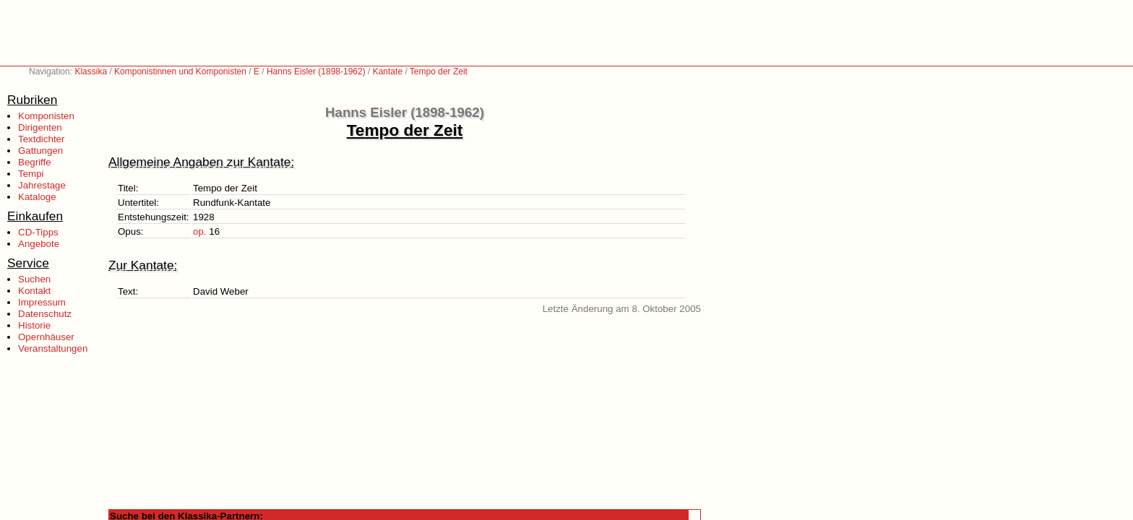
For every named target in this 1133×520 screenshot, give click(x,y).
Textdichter (41, 139)
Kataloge (37, 196)
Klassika (90, 71)
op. (200, 231)
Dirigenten (40, 127)
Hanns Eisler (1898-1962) (316, 71)
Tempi (31, 173)
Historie (34, 325)
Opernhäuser (46, 337)
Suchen (34, 279)
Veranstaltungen (52, 348)
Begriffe (34, 162)
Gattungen (40, 150)
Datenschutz (45, 313)
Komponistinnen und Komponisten (180, 71)
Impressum (42, 302)
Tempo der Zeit (439, 71)
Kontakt (34, 290)
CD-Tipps (38, 232)
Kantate (387, 71)
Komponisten (46, 115)
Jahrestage (42, 185)
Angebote (38, 243)
